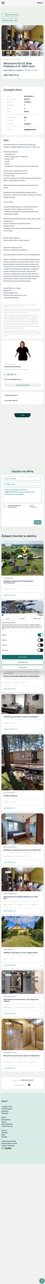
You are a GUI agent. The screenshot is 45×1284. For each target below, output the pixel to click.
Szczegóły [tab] (22, 618)
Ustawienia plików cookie (22, 662)
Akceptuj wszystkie (22, 656)
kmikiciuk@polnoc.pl (13, 379)
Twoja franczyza (7, 1126)
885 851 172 (10, 374)
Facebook (5, 1113)
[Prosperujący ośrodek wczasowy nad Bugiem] (23, 713)
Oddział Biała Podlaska (22, 385)
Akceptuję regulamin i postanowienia (24, 506)
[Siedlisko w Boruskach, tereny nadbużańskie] (23, 942)
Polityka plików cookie (9, 1143)
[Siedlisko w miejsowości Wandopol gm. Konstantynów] (23, 569)
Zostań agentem (7, 1124)
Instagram (5, 1111)
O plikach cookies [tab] (37, 618)
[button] (41, 36)
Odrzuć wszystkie (22, 667)
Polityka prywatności (9, 1141)
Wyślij (37, 522)
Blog (3, 1135)
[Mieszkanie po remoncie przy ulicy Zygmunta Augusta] (23, 993)
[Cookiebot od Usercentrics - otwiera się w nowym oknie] (34, 615)
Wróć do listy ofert (10, 15)
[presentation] (17, 513)
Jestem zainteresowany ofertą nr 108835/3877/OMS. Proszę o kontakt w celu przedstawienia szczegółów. (23, 495)
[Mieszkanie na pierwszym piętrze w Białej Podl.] (23, 1045)
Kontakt (4, 1137)
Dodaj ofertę (6, 1120)
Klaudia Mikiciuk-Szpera (12, 367)
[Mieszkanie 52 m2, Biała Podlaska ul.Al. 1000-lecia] (23, 891)
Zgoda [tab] (8, 618)
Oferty (4, 1117)
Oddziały (5, 1133)
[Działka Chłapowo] (23, 772)
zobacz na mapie (31, 70)
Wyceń (4, 1122)
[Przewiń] (40, 1007)
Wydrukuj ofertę (9, 20)
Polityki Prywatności (33, 506)
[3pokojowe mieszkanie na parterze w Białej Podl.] (23, 839)
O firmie (4, 1130)
